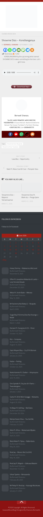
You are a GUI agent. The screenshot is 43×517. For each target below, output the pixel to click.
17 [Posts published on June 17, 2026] (21, 249)
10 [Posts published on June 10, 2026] (21, 246)
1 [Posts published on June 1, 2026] (10, 242)
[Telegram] (28, 50)
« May (4, 260)
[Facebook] (5, 50)
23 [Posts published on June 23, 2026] (16, 253)
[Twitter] (14, 50)
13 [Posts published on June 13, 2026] (38, 246)
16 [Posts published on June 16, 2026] (16, 249)
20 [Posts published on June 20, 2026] (38, 249)
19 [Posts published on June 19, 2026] (33, 249)
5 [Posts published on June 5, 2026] (32, 242)
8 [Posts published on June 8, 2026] (10, 246)
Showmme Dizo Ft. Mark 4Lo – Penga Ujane (30, 196)
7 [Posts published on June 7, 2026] (4, 246)
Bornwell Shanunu (11, 45)
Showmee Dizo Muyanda (14, 144)
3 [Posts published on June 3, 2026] (21, 242)
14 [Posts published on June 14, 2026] (4, 249)
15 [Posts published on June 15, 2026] (10, 249)
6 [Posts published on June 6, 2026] (38, 242)
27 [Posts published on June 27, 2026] (38, 253)
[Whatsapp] (10, 50)
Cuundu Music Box (9, 34)
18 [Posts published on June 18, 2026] (27, 249)
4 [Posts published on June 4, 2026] (27, 242)
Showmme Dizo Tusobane (10, 147)
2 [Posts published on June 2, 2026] (15, 242)
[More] (32, 50)
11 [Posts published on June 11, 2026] (27, 246)
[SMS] (23, 50)
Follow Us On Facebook (11, 219)
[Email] (19, 50)
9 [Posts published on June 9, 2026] (15, 246)
